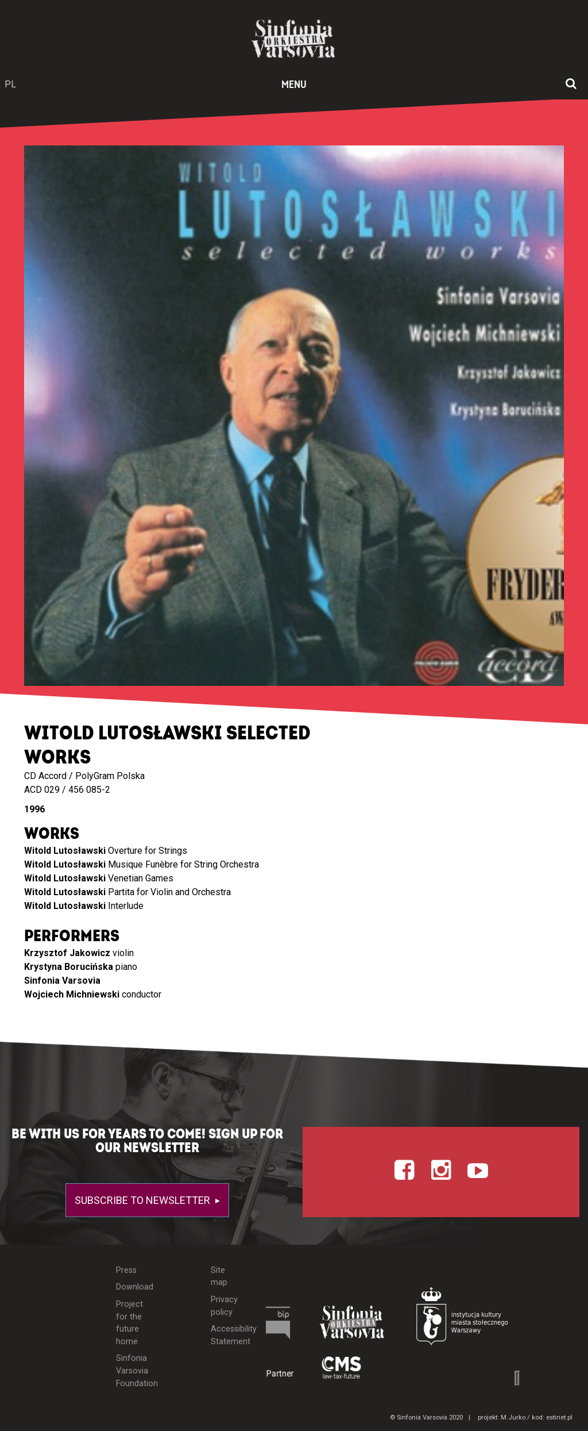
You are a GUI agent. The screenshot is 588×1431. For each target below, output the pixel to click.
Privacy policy (224, 1306)
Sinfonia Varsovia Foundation (131, 1370)
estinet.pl (559, 1417)
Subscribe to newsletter (143, 1200)
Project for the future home (129, 1322)
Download (131, 1287)
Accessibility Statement (225, 1335)
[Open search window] (571, 84)
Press (126, 1270)
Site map (219, 1276)
